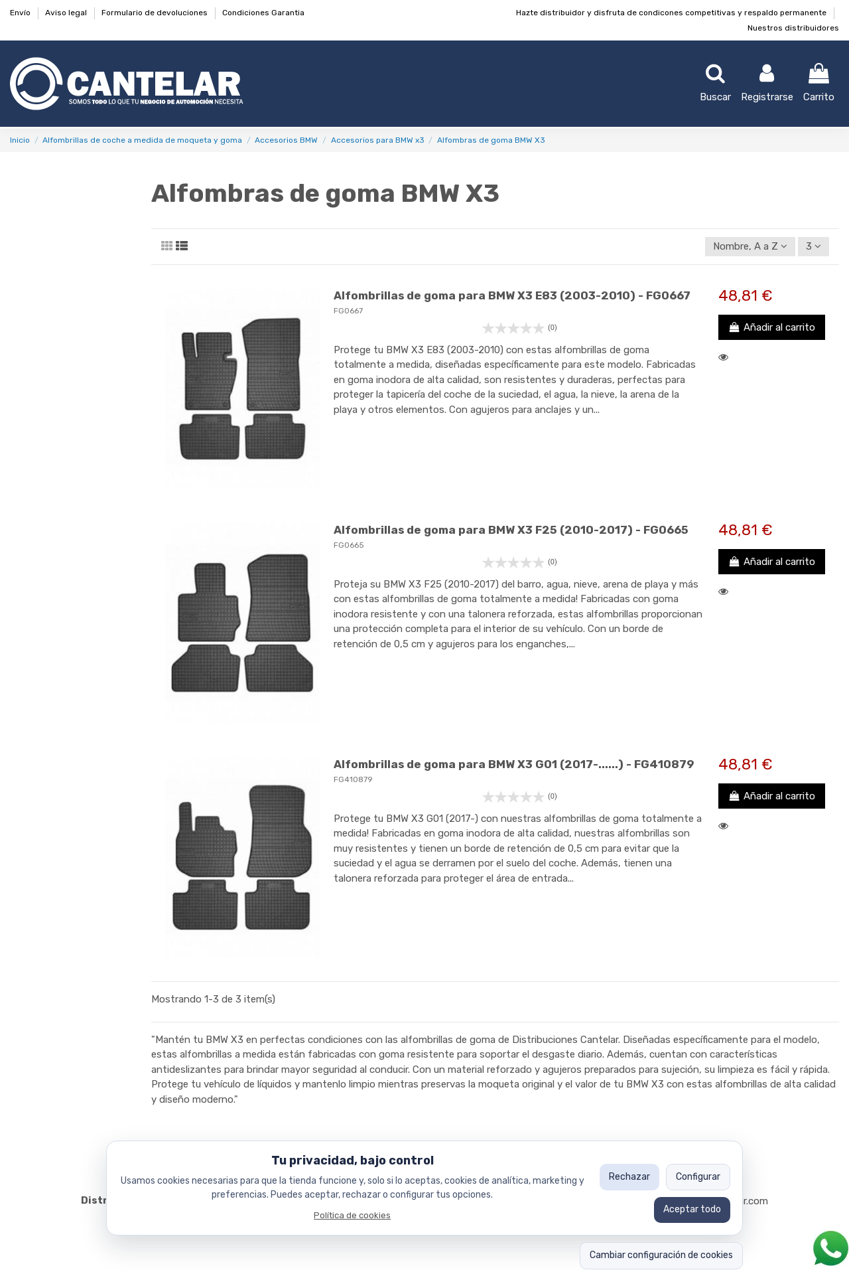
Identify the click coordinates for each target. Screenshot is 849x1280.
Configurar (698, 1176)
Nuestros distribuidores (793, 28)
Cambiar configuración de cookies (661, 1255)
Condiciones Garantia (263, 12)
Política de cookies (352, 1215)
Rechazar (629, 1176)
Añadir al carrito (771, 327)
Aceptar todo (692, 1209)
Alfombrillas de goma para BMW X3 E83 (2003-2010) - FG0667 (512, 295)
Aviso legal (67, 12)
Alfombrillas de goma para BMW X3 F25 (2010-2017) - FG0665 (511, 529)
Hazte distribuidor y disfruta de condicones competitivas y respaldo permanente (672, 12)
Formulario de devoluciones (155, 12)
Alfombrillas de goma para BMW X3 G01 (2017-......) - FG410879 (514, 764)
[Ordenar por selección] (750, 246)
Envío (21, 12)
